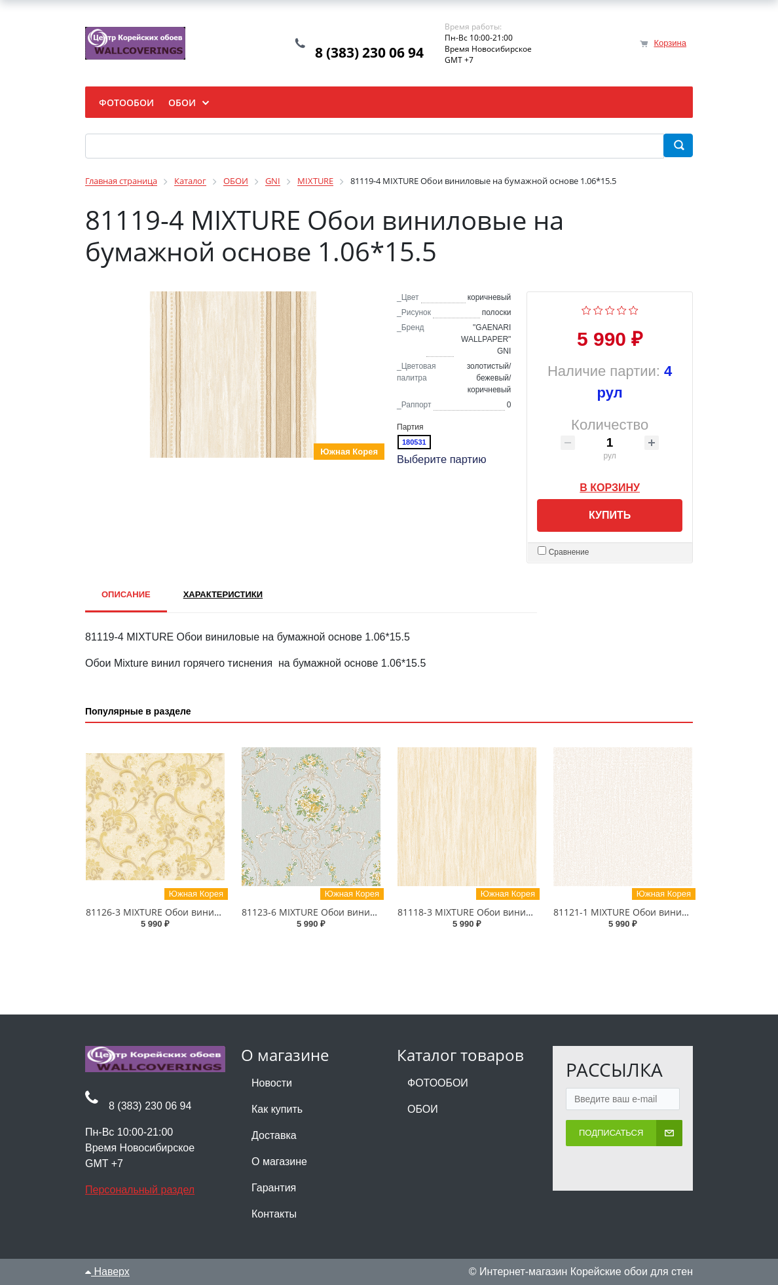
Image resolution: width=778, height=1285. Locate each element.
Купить (610, 515)
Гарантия (273, 1187)
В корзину (610, 485)
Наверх (107, 1271)
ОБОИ (422, 1109)
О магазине (279, 1161)
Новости (271, 1083)
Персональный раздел (139, 1189)
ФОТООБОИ (437, 1083)
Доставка (274, 1135)
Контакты (274, 1214)
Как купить (277, 1109)
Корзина (670, 43)
